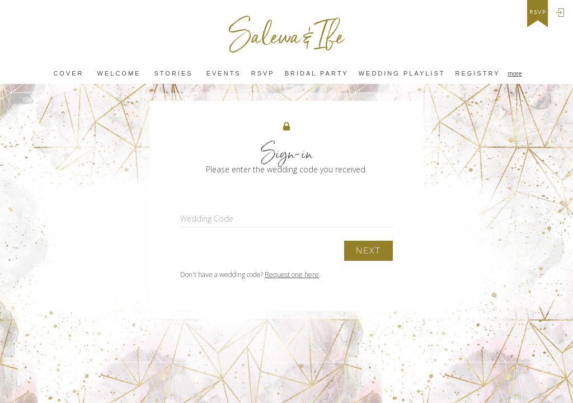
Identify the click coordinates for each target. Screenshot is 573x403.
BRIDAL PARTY (317, 74)
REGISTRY (477, 74)
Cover (68, 74)
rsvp (538, 12)
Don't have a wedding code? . (250, 274)
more (515, 73)
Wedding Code (206, 218)
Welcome (119, 74)
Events (223, 74)
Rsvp (263, 74)
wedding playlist (402, 74)
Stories (173, 74)
